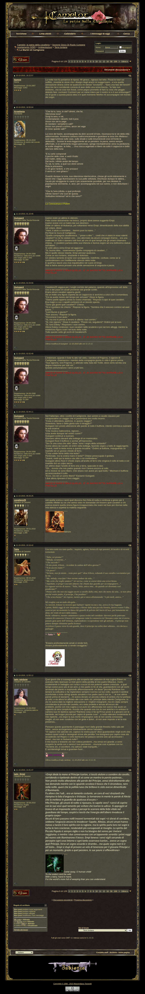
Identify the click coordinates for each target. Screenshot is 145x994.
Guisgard (19, 218)
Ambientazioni (45, 47)
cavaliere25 (20, 500)
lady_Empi (19, 774)
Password (100, 51)
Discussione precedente (63, 900)
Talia (16, 549)
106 (115, 61)
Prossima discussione (83, 900)
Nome (98, 47)
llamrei (17, 79)
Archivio (113, 952)
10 (97, 61)
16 (108, 61)
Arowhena (19, 111)
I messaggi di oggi (100, 33)
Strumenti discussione (116, 69)
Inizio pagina (124, 952)
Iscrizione (21, 33)
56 (111, 61)
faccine (19, 922)
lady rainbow (21, 679)
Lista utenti (45, 33)
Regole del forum (21, 930)
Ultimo (124, 61)
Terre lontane (60, 47)
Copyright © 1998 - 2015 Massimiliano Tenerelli (72, 984)
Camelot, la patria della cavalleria (33, 45)
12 (104, 61)
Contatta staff (102, 952)
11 (100, 61)
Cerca (126, 33)
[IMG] (23, 924)
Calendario (70, 33)
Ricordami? (125, 48)
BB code (17, 920)
